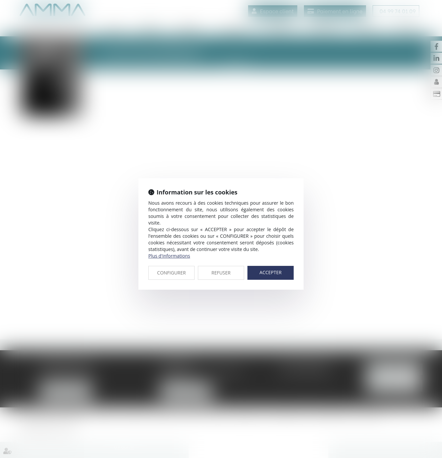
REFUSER (221, 273)
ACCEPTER (271, 272)
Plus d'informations (169, 256)
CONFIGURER (171, 273)
